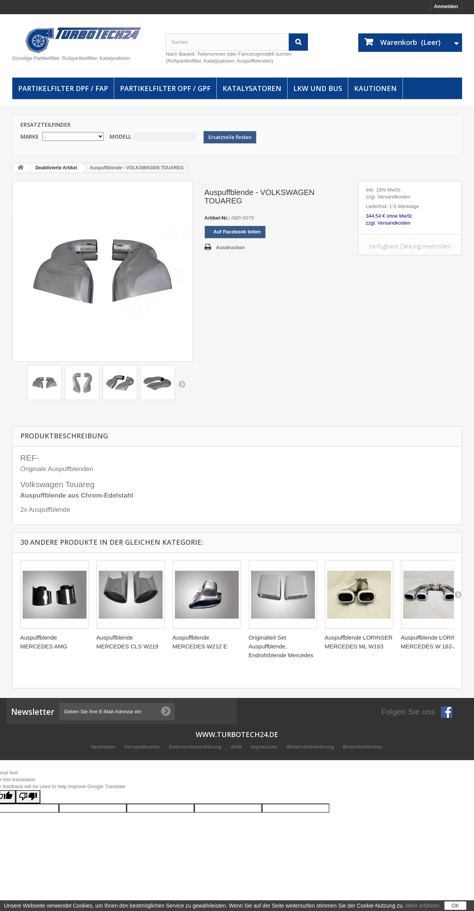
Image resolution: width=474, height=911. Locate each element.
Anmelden (446, 6)
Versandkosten (143, 747)
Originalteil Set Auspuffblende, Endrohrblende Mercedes (281, 646)
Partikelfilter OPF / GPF (165, 88)
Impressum (265, 747)
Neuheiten (103, 747)
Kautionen (375, 88)
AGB (237, 747)
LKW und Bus (317, 88)
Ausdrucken (230, 247)
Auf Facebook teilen (235, 232)
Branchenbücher (363, 747)
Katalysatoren (252, 88)
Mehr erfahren (422, 906)
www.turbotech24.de (237, 734)
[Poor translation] (28, 797)
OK (455, 906)
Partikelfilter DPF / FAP (63, 88)
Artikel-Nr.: (217, 218)
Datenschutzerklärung (196, 747)
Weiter (182, 384)
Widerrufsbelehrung (310, 747)
